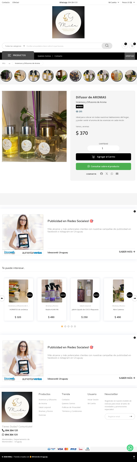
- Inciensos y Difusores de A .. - (19, 306)
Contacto (6, 2)
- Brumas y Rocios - (52, 306)
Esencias (42, 415)
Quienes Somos (44, 56)
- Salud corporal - (85, 306)
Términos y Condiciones (72, 411)
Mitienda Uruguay (39, 457)
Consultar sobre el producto (103, 166)
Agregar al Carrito (103, 156)
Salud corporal (45, 407)
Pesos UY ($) (128, 2)
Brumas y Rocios (46, 411)
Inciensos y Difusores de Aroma (27, 63)
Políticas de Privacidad (71, 407)
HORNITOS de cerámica (19, 309)
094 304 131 (73, 2)
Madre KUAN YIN (52, 309)
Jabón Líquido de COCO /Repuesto (85, 309)
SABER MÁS (127, 251)
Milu (3, 63)
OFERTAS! (130, 56)
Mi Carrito (92, 403)
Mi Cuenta (114, 2)
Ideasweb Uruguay (58, 252)
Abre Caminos (118, 309)
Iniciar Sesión (93, 399)
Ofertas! (15, 2)
